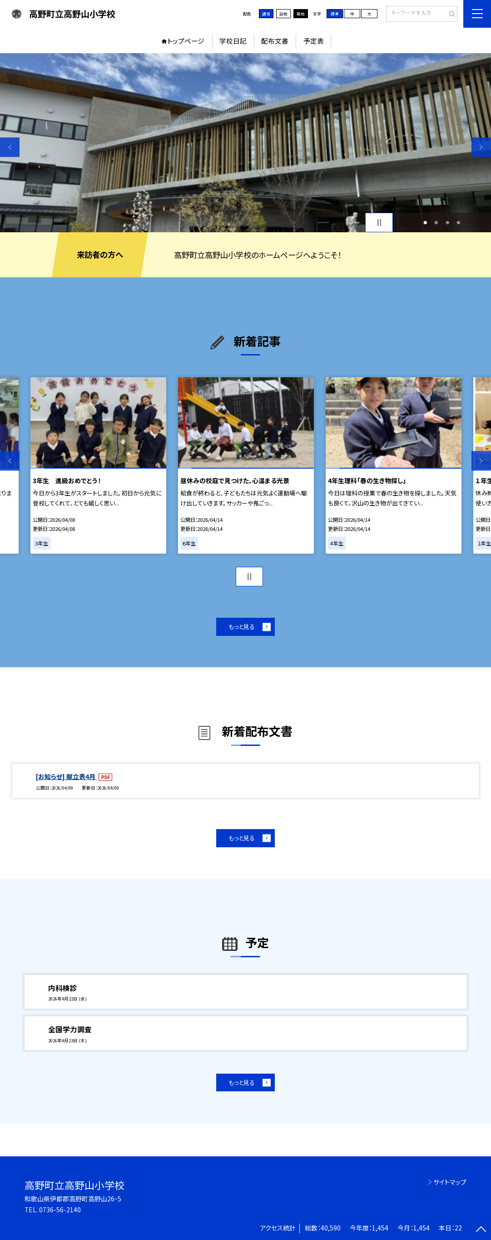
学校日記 (233, 40)
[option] (245, 142)
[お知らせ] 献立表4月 (66, 776)
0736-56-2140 (60, 1209)
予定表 (313, 40)
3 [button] (447, 222)
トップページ (185, 40)
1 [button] (425, 222)
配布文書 (274, 40)
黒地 (301, 13)
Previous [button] (10, 147)
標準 (335, 13)
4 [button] (459, 222)
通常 (266, 13)
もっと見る (241, 626)
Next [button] (481, 147)
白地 (283, 13)
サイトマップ (449, 1181)
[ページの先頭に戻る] (481, 1230)
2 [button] (436, 222)
